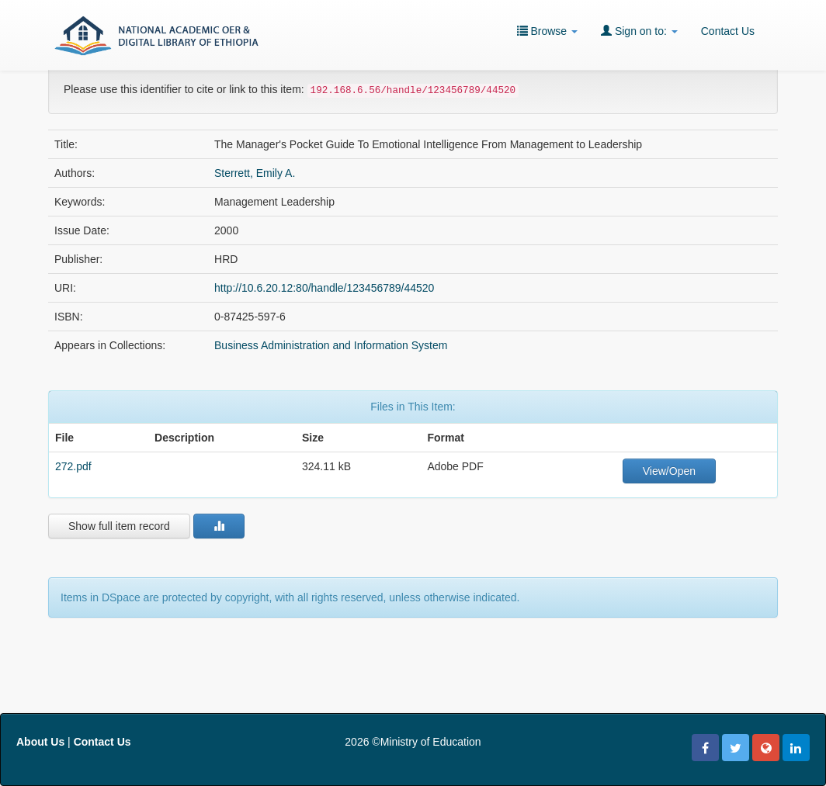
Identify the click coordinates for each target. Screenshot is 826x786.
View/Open (669, 471)
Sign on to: (639, 30)
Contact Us (728, 31)
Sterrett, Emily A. (254, 173)
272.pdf (73, 466)
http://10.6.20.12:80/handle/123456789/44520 (324, 288)
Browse (547, 30)
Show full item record (119, 526)
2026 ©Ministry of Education (413, 742)
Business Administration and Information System (330, 345)
